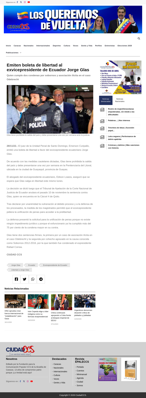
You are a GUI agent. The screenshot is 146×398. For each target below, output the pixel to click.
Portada (80, 367)
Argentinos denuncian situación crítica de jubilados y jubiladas (83, 312)
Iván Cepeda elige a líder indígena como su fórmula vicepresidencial (38, 314)
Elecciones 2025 (125, 46)
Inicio (8, 46)
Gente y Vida (86, 46)
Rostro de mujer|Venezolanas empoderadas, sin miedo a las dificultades (121, 112)
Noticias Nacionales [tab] (119, 100)
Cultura (67, 46)
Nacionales (29, 46)
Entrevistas (110, 46)
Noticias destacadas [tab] (105, 100)
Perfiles (98, 46)
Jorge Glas (15, 265)
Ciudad (80, 382)
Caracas (17, 46)
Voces (75, 46)
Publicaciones (12, 53)
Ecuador (31, 265)
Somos (80, 385)
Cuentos (80, 371)
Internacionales (43, 46)
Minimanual (82, 374)
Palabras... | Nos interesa (119, 120)
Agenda (80, 378)
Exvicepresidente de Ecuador (55, 265)
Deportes (57, 46)
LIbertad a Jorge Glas (20, 270)
